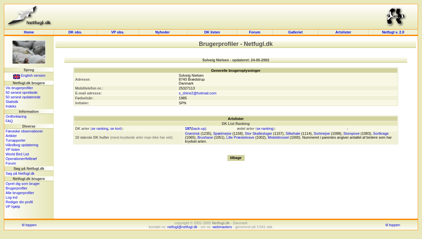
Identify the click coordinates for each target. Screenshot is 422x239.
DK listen (212, 32)
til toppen (29, 225)
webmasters (222, 227)
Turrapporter (16, 140)
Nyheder (163, 32)
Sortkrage (381, 133)
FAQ (9, 121)
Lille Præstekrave (240, 137)
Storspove (351, 133)
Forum (254, 32)
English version (29, 75)
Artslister (343, 32)
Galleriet (295, 32)
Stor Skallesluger (258, 133)
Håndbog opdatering (22, 145)
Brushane (205, 137)
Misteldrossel (278, 137)
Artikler (11, 136)
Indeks (11, 106)
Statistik (12, 102)
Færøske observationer (24, 131)
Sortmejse (322, 133)
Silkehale (292, 133)
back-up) (199, 128)
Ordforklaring (16, 116)
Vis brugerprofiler (19, 88)
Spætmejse (222, 133)
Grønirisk (192, 133)
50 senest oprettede (21, 92)
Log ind (11, 197)
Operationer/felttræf (21, 159)
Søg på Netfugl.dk (20, 173)
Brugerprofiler (17, 188)
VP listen (13, 149)
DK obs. (75, 32)
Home (29, 32)
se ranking (100, 128)
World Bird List (17, 154)
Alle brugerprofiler (20, 193)
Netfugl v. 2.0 (393, 32)
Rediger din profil (19, 202)
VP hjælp (13, 207)
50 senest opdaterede (23, 97)
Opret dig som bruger (23, 184)
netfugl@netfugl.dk (182, 227)
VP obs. (117, 32)
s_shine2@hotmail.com (198, 93)
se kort (115, 128)
